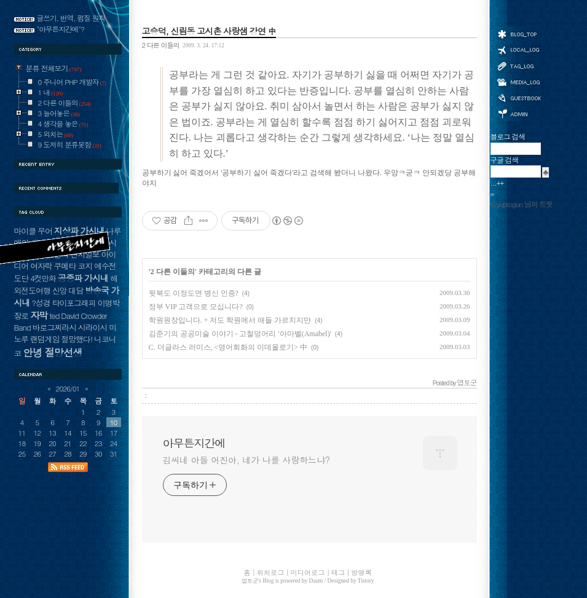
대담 (75, 290)
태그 (518, 65)
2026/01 (68, 388)
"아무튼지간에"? (61, 29)
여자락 (41, 266)
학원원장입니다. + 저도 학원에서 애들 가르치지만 (230, 320)
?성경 (40, 303)
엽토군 (250, 581)
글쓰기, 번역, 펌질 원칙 (71, 18)
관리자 (518, 112)
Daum (316, 581)
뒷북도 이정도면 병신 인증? (193, 293)
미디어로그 (518, 82)
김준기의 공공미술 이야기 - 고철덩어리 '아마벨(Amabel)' (240, 333)
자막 (38, 315)
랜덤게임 (44, 339)
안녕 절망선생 (52, 352)
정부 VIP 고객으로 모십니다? (196, 306)
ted (54, 315)
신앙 (59, 290)
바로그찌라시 (54, 327)
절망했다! (76, 339)
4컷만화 (43, 278)
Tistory (366, 581)
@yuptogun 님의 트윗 (521, 204)
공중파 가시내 (83, 278)
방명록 (518, 97)
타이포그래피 (74, 303)
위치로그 (518, 49)
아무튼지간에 (194, 443)
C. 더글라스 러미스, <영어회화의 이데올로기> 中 (228, 347)
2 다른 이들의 (160, 45)
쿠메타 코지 (73, 266)
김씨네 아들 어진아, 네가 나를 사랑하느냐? (246, 460)
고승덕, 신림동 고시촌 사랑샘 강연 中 (209, 31)
